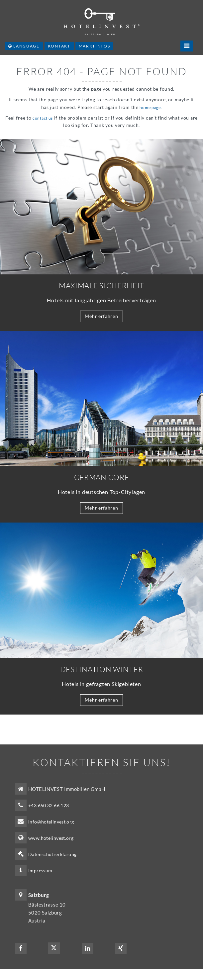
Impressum (40, 870)
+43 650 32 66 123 (48, 805)
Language (24, 46)
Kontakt (59, 46)
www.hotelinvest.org (50, 838)
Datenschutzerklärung (52, 854)
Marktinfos (94, 46)
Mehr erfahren (101, 316)
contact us (43, 118)
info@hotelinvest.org (51, 821)
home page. (151, 107)
